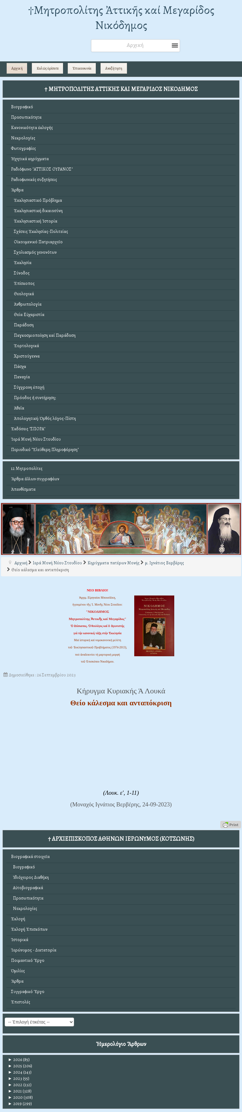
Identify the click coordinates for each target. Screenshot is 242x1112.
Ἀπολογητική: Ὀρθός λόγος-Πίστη (43, 418)
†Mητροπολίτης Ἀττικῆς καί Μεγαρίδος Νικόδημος (121, 17)
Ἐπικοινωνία (81, 68)
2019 (15, 1104)
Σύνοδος (20, 273)
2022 (15, 1085)
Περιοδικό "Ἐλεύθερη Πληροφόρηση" (45, 450)
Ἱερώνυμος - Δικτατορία (33, 950)
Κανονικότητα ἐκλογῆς (32, 128)
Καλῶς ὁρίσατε (48, 68)
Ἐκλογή (18, 919)
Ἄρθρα (17, 190)
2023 (15, 1078)
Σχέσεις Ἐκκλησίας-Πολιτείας (39, 231)
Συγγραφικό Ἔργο (27, 992)
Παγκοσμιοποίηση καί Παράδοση (43, 335)
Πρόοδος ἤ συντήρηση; (33, 398)
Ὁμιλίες (18, 971)
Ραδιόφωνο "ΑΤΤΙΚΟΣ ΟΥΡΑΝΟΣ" (42, 169)
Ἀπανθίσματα (23, 489)
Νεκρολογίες (23, 138)
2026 (15, 1060)
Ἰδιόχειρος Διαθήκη (30, 877)
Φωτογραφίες (23, 148)
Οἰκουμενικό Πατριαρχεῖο (37, 242)
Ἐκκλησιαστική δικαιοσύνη (37, 211)
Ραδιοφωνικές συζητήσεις (34, 180)
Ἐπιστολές (20, 1002)
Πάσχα (18, 367)
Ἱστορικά (19, 940)
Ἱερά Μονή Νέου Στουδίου (36, 439)
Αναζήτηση (113, 68)
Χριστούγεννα (25, 356)
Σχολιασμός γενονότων (34, 252)
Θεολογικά (22, 294)
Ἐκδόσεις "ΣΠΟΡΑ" (28, 429)
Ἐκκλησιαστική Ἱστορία (34, 221)
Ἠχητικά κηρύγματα (30, 159)
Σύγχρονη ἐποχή (27, 387)
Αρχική (17, 68)
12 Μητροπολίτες (27, 468)
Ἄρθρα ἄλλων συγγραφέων (35, 479)
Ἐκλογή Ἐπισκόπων (29, 929)
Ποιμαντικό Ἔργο (27, 960)
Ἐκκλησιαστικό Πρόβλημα (36, 200)
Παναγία (20, 377)
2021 (15, 1091)
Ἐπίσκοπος (23, 283)
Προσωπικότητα (26, 117)
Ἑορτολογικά (25, 346)
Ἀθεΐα (17, 408)
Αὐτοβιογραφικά (27, 888)
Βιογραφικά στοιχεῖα (30, 857)
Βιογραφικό (22, 107)
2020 (15, 1097)
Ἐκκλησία (21, 263)
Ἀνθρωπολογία (26, 304)
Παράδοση (22, 325)
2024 (15, 1072)
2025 (15, 1066)
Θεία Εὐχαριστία (27, 315)
